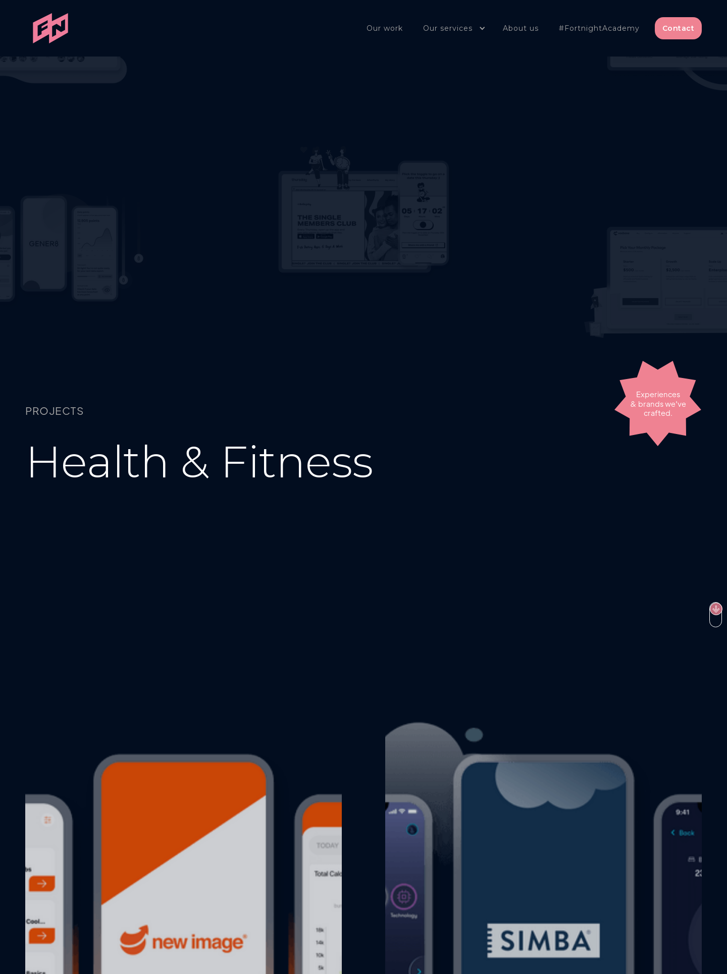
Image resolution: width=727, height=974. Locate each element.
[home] (50, 28)
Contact (678, 28)
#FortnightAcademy (599, 28)
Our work (385, 28)
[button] (453, 28)
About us (521, 28)
